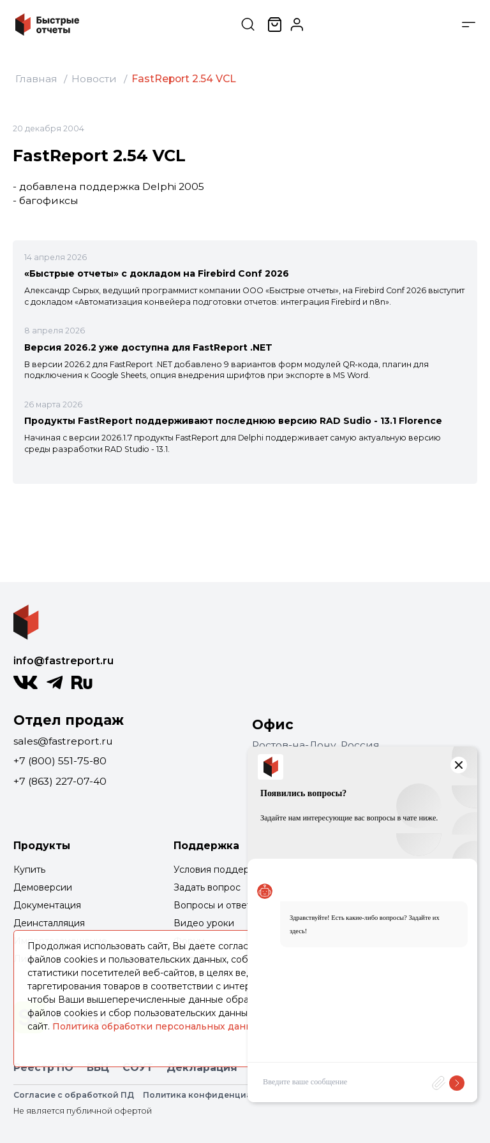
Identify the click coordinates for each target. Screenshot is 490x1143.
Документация (47, 905)
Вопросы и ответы (216, 905)
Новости (94, 79)
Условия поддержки (220, 869)
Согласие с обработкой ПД (73, 1095)
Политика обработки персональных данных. (159, 1026)
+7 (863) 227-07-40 (60, 781)
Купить (29, 869)
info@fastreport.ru (63, 661)
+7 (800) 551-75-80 (60, 761)
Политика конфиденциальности (215, 1095)
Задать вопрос (207, 887)
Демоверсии (42, 887)
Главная (36, 79)
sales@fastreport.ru (63, 741)
